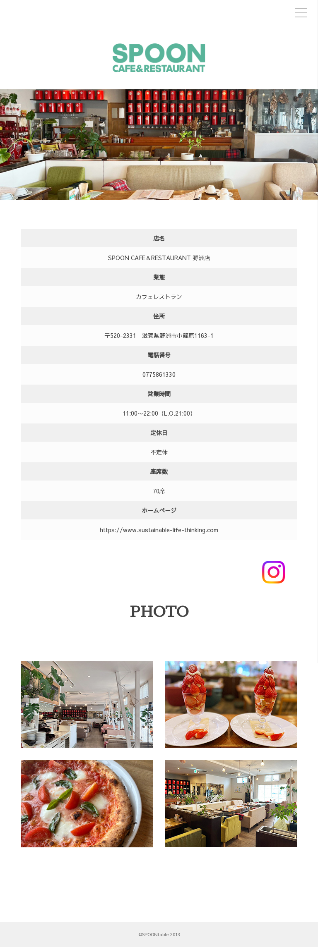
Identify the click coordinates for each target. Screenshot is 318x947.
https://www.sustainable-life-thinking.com (159, 530)
